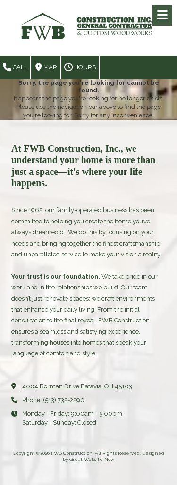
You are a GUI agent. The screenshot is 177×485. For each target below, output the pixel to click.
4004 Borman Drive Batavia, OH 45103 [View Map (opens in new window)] (77, 386)
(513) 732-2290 (63, 399)
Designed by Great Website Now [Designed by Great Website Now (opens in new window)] (113, 456)
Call (15, 67)
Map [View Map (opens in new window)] (46, 67)
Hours (80, 67)
